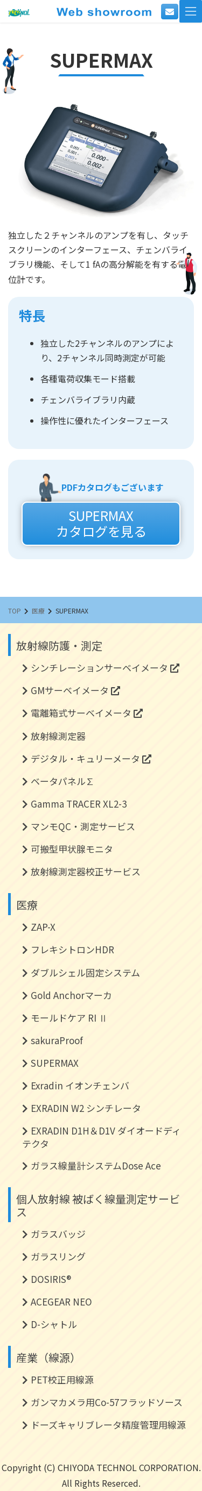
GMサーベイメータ (75, 690)
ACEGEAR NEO (61, 1301)
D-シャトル (54, 1324)
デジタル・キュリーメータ (91, 758)
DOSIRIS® (51, 1279)
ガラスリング (58, 1256)
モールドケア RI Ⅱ (69, 1017)
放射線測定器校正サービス (86, 871)
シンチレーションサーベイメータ (105, 667)
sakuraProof (57, 1040)
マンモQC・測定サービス (83, 826)
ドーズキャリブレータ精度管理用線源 (108, 1424)
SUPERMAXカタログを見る (101, 523)
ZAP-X (43, 926)
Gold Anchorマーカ (71, 995)
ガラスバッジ (58, 1233)
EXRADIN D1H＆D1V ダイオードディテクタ (101, 1137)
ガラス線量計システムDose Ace (96, 1165)
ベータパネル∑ (63, 781)
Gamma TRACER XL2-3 (79, 803)
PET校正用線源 (62, 1379)
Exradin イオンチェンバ (80, 1085)
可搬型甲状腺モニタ (72, 848)
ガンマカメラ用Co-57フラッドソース (107, 1402)
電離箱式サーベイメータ (87, 712)
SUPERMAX (55, 1062)
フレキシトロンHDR (72, 949)
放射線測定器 (58, 736)
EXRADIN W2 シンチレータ (86, 1108)
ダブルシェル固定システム (85, 972)
